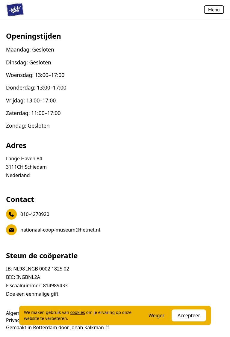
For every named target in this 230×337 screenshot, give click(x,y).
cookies (77, 312)
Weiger (156, 315)
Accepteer (189, 315)
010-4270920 (27, 214)
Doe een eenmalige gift (32, 294)
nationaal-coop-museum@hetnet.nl (53, 229)
